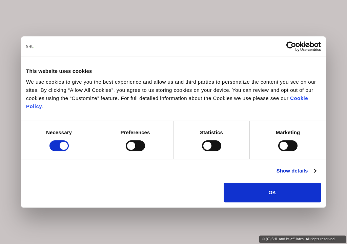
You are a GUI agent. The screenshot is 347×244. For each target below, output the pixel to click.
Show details (292, 171)
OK (272, 192)
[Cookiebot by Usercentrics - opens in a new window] (291, 46)
